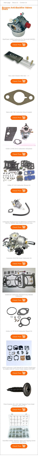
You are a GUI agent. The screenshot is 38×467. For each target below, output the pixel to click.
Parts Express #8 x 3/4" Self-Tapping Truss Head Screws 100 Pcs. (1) (19, 404)
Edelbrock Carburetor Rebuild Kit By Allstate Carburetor (19, 295)
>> (23, 451)
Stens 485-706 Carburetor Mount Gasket (19, 112)
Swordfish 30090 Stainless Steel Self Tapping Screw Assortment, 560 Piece (19, 441)
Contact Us (23, 2)
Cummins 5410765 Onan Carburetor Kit (19, 258)
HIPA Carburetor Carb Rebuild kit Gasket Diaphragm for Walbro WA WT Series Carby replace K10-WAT (18, 368)
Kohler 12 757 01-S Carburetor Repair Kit (19, 331)
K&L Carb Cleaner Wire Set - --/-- (19, 76)
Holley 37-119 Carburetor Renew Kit (19, 185)
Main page (7, 2)
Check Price (17, 45)
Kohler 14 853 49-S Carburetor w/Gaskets (19, 149)
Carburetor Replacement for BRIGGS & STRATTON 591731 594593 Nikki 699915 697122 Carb (19, 222)
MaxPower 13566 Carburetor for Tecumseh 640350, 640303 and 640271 (19, 39)
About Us (15, 2)
